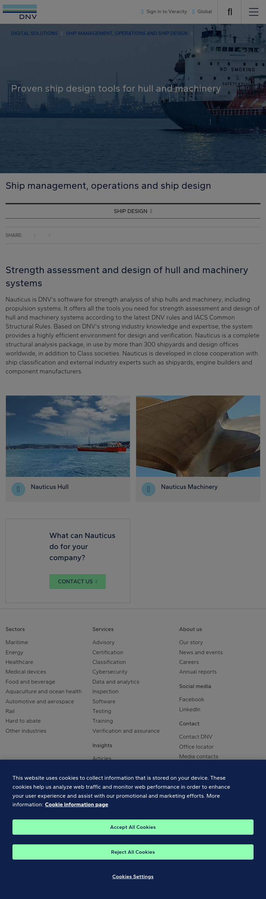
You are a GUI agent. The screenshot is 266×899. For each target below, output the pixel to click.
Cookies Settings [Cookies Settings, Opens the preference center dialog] (133, 880)
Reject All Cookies (133, 856)
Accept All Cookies (133, 831)
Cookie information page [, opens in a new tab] (76, 808)
